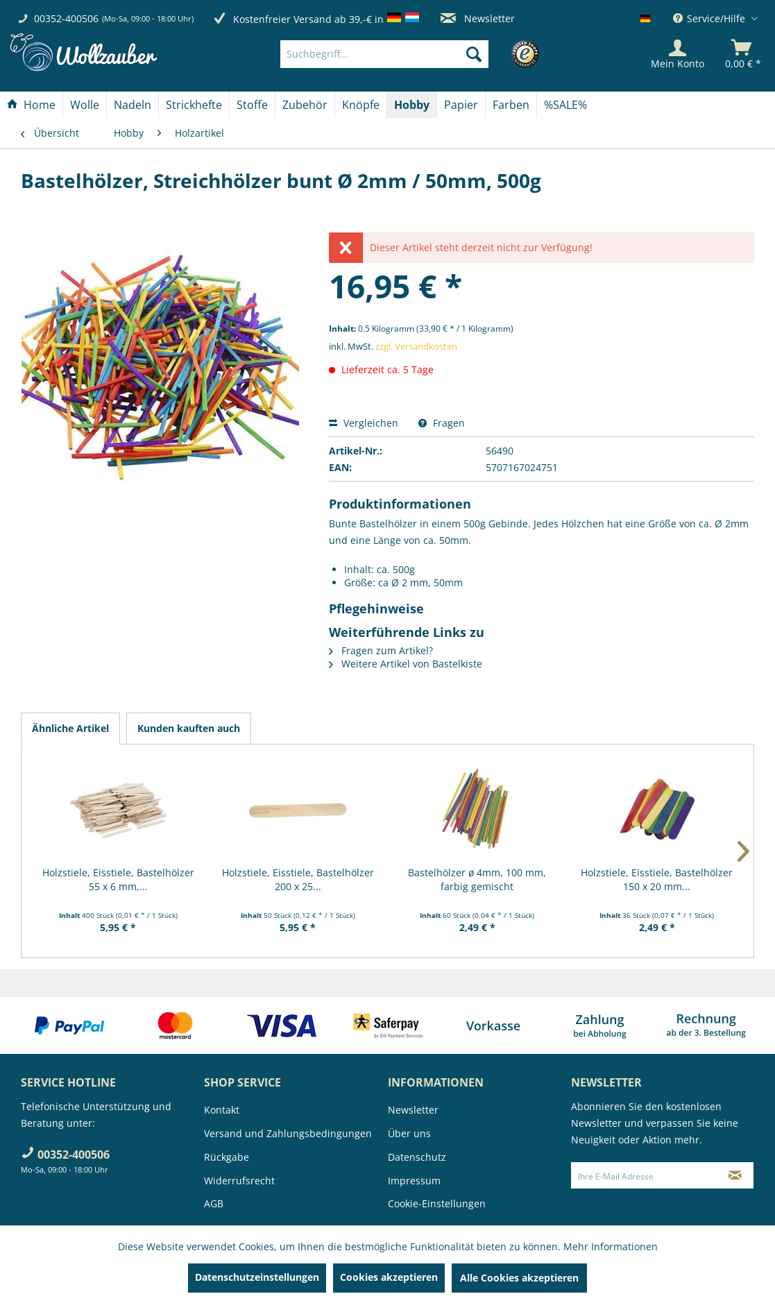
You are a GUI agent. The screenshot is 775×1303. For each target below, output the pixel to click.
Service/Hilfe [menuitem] (710, 18)
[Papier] (461, 105)
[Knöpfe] (360, 105)
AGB (213, 1203)
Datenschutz (417, 1157)
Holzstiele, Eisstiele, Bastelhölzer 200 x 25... (298, 879)
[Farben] (511, 105)
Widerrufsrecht (239, 1180)
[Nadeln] (132, 105)
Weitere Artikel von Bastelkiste (405, 663)
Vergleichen (363, 422)
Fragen (441, 422)
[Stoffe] (252, 105)
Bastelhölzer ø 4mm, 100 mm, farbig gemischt (477, 879)
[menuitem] (405, 54)
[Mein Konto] (677, 54)
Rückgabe (226, 1157)
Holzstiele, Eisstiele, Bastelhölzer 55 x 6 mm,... (118, 879)
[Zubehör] (304, 105)
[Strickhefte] (194, 105)
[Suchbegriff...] (384, 54)
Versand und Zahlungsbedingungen (288, 1133)
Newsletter (478, 18)
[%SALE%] (565, 105)
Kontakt (221, 1109)
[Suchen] (473, 54)
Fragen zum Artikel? (381, 650)
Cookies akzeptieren (389, 1277)
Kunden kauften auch (188, 728)
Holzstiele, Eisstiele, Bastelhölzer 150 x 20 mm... (657, 879)
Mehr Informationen (610, 1246)
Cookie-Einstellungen (437, 1203)
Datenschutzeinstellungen (257, 1277)
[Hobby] (411, 105)
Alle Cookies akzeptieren (519, 1277)
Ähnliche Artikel (70, 728)
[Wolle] (84, 105)
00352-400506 (66, 18)
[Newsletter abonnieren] (735, 1175)
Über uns (409, 1133)
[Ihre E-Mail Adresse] (644, 1175)
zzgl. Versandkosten (416, 346)
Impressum (414, 1180)
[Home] (31, 105)
